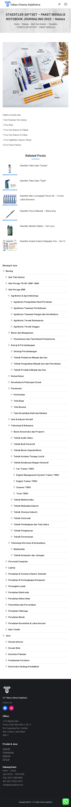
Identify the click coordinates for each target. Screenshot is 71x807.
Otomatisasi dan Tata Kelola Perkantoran (34, 339)
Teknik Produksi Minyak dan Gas (30, 370)
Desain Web (14, 648)
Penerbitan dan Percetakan (22, 605)
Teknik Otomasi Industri (25, 512)
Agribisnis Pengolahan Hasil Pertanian (33, 302)
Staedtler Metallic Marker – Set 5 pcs (37, 226)
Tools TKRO (22, 493)
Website (6, 756)
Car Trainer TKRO (25, 469)
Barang (9, 271)
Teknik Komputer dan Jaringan (29, 555)
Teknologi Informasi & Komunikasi (28, 543)
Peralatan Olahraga (18, 611)
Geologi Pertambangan (25, 351)
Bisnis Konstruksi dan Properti (29, 432)
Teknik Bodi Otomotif (24, 444)
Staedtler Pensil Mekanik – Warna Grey (38, 211)
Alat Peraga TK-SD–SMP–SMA (23, 283)
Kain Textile (14, 629)
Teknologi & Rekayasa (22, 425)
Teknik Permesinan (23, 537)
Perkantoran (8, 752)
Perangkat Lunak (16, 586)
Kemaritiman (17, 376)
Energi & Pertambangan (23, 345)
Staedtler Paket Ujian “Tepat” (33, 180)
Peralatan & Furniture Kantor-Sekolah (27, 574)
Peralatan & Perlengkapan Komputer (26, 580)
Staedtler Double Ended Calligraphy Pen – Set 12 (42, 241)
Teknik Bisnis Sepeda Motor (28, 450)
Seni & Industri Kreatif (22, 419)
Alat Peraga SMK (16, 289)
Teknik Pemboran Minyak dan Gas (30, 357)
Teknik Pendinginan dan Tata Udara (31, 524)
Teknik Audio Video (23, 438)
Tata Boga (19, 401)
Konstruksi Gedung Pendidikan (23, 666)
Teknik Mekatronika (24, 500)
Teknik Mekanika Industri (26, 506)
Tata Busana (20, 407)
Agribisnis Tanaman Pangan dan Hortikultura (36, 314)
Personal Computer (18, 561)
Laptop (11, 567)
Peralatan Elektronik (18, 592)
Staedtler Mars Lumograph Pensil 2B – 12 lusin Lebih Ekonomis (42, 198)
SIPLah (6, 759)
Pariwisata (16, 388)
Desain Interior (15, 642)
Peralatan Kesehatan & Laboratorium (27, 623)
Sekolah (6, 749)
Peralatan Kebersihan (19, 598)
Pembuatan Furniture (19, 660)
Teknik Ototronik (22, 518)
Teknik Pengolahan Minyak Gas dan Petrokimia (37, 364)
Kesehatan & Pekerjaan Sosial (26, 382)
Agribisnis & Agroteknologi (24, 296)
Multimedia (19, 549)
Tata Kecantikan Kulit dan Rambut (30, 413)
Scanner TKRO (23, 487)
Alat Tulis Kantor (16, 277)
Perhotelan (19, 394)
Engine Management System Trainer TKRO (37, 475)
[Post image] (10, 170)
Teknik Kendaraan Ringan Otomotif (31, 462)
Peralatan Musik (16, 617)
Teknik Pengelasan (23, 530)
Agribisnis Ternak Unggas (27, 326)
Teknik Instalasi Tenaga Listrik (29, 456)
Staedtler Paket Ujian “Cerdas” (34, 165)
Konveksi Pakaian (17, 654)
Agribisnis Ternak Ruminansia (28, 320)
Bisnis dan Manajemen (22, 333)
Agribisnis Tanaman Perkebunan (30, 308)
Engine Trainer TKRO (26, 481)
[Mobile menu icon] (65, 4)
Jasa (8, 635)
